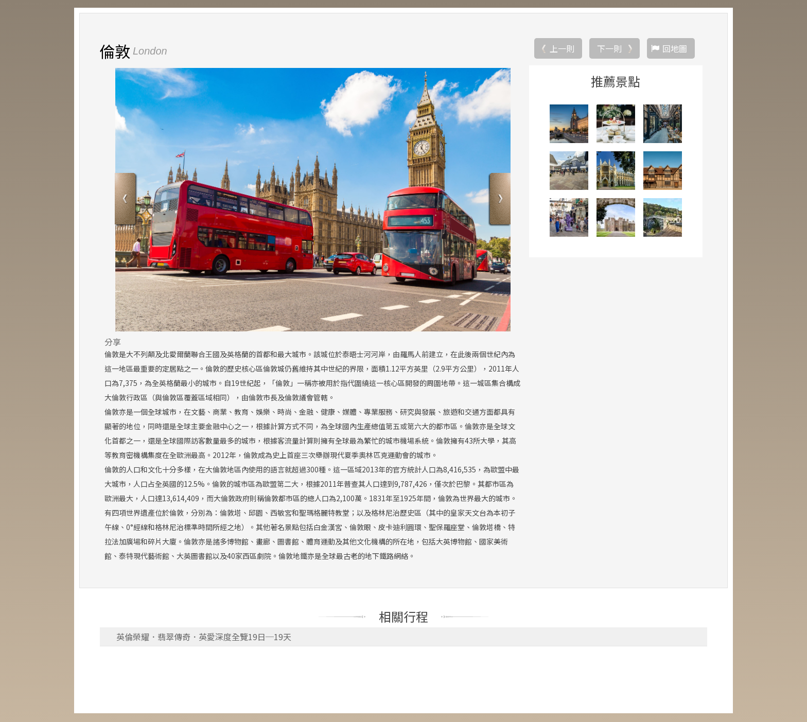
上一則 (562, 49)
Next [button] (499, 201)
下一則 (609, 49)
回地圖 (674, 49)
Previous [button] (126, 201)
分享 (112, 342)
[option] (312, 200)
